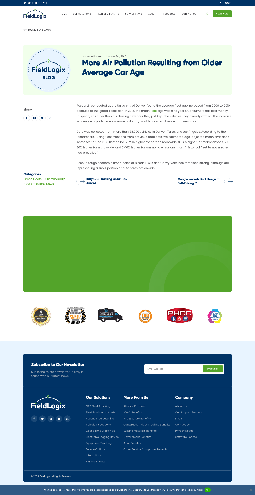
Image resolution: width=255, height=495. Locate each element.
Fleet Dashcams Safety (101, 412)
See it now (222, 13)
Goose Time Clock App (100, 431)
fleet (153, 111)
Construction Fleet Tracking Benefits (146, 424)
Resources (168, 13)
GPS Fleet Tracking (98, 406)
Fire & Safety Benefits (137, 418)
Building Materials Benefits (140, 431)
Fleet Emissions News (38, 184)
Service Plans (133, 13)
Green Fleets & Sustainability (44, 179)
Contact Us (188, 13)
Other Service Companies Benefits (145, 449)
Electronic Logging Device (102, 437)
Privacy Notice (184, 431)
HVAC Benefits (132, 412)
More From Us (135, 398)
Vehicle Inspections (98, 424)
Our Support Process (188, 412)
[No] (251, 490)
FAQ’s (178, 418)
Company (184, 398)
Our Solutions (82, 13)
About (152, 13)
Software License (186, 437)
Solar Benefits (132, 443)
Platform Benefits (108, 13)
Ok (207, 490)
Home (63, 13)
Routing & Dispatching (100, 418)
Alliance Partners (134, 406)
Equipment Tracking (99, 443)
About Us (181, 406)
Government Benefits (137, 437)
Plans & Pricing (95, 461)
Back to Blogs (37, 30)
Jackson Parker (92, 56)
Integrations (93, 455)
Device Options (95, 449)
